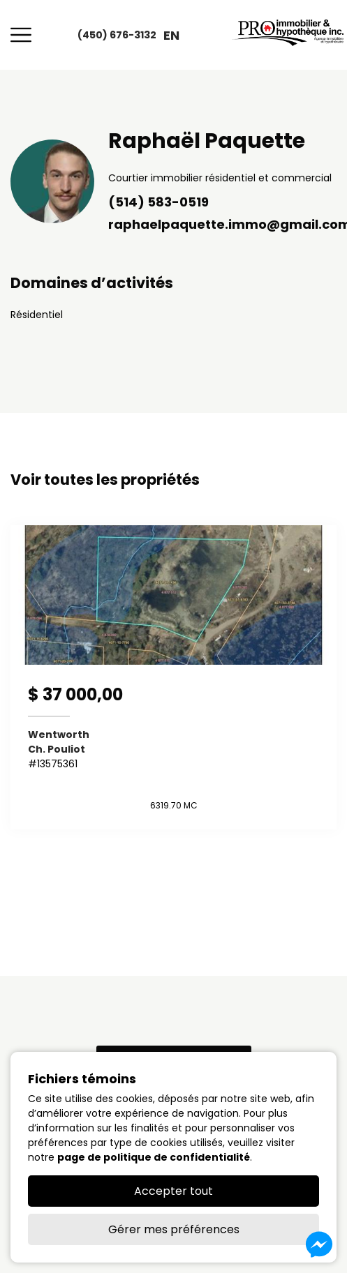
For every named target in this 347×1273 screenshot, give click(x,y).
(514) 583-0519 (158, 202)
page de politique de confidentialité (153, 1157)
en (171, 35)
